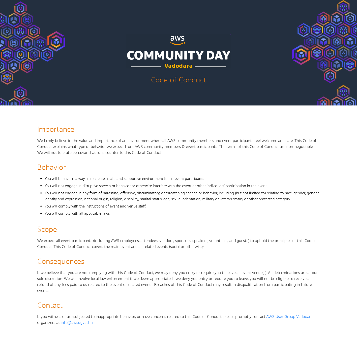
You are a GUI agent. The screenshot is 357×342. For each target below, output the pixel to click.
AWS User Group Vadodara (289, 316)
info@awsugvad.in (77, 322)
